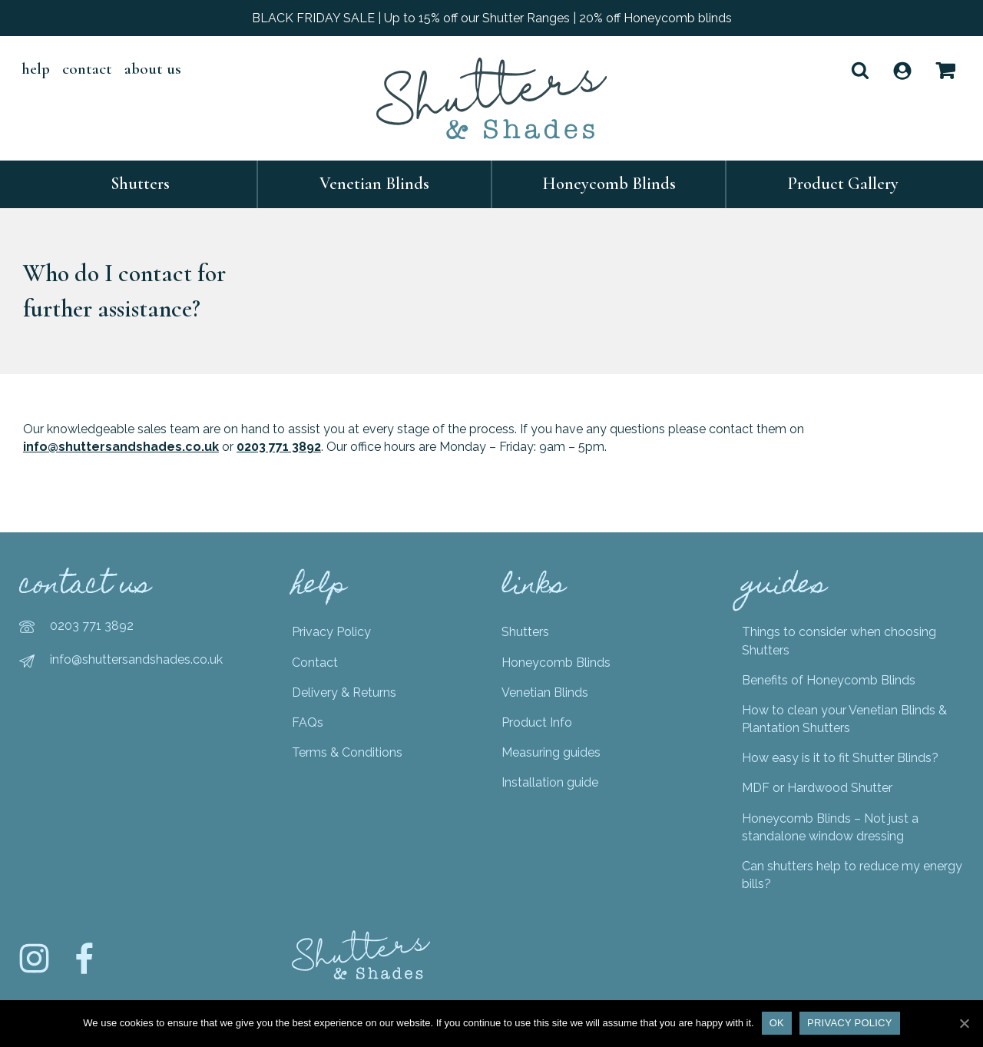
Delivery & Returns (344, 692)
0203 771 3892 (279, 446)
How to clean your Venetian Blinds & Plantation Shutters (844, 719)
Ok (777, 1023)
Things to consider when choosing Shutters (839, 641)
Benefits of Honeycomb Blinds (828, 680)
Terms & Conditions (347, 752)
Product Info (536, 722)
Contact (87, 68)
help (36, 68)
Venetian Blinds (374, 184)
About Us (152, 68)
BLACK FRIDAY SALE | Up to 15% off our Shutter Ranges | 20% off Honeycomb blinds (492, 18)
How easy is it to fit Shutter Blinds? (840, 757)
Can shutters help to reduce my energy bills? (852, 875)
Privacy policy (849, 1023)
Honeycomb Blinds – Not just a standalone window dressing (830, 827)
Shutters (140, 184)
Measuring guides (551, 752)
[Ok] (963, 1023)
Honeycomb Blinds (609, 184)
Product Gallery (843, 184)
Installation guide (549, 782)
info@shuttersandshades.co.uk (121, 446)
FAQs (307, 722)
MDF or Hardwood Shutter (817, 787)
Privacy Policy (331, 632)
